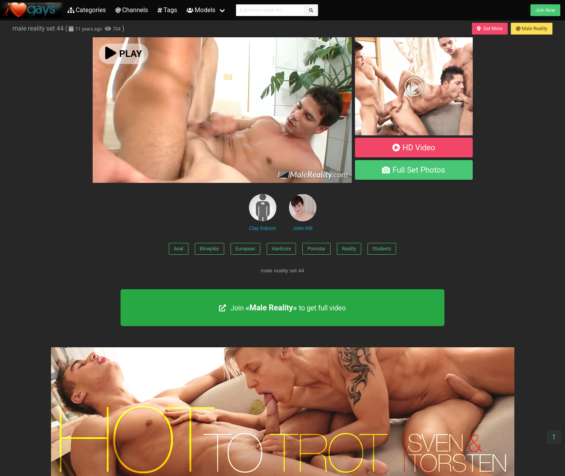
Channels (131, 10)
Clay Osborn (262, 212)
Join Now (545, 10)
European (245, 249)
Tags (167, 10)
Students (382, 249)
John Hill (302, 212)
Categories (87, 10)
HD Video (413, 147)
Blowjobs (209, 249)
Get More (489, 28)
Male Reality (531, 28)
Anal (178, 249)
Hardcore (281, 249)
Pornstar (316, 249)
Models (201, 10)
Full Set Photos (413, 170)
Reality (349, 249)
